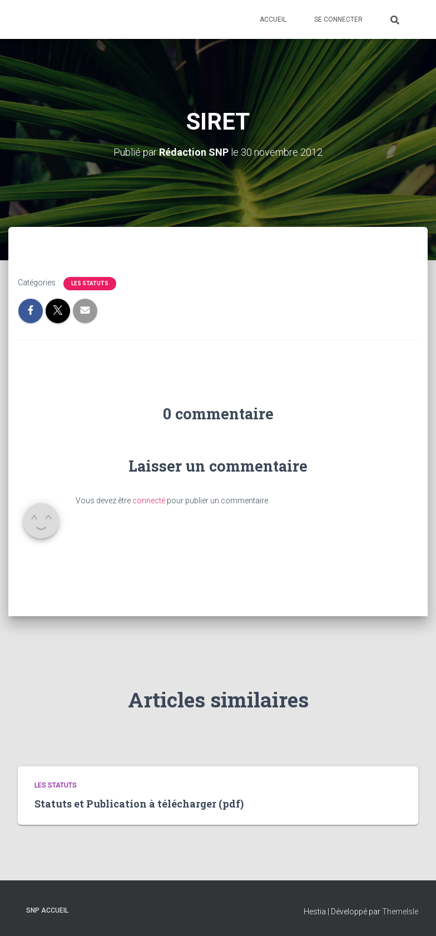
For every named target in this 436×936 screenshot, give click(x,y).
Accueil (273, 19)
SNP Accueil (47, 910)
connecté (148, 500)
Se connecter (338, 19)
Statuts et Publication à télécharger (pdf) (139, 803)
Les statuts (89, 283)
